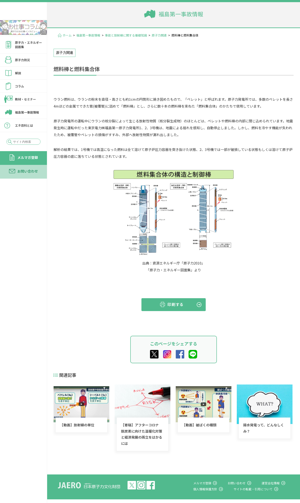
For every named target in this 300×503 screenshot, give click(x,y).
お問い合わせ (27, 182)
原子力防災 (22, 71)
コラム (19, 98)
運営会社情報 (275, 483)
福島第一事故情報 (27, 124)
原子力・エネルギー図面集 (28, 56)
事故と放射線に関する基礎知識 (126, 35)
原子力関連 (159, 35)
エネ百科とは (24, 137)
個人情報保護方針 (218, 489)
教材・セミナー (25, 111)
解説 (18, 84)
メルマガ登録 (27, 169)
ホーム (67, 35)
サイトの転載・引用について (261, 489)
